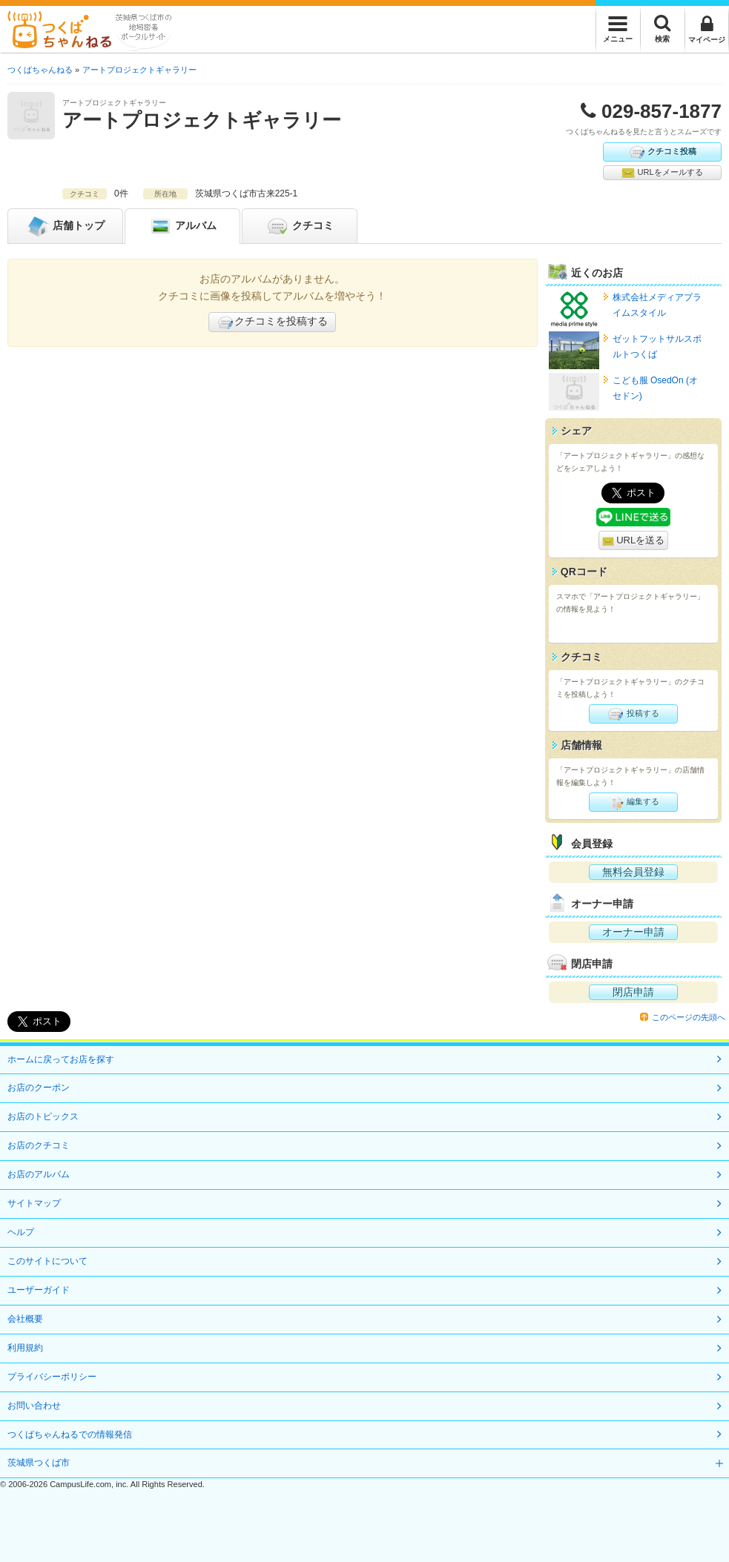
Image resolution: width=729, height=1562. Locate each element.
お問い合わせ (34, 1405)
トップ (65, 226)
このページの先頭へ (688, 1017)
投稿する (633, 714)
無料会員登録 (633, 872)
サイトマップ (34, 1203)
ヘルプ (20, 1232)
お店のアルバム (38, 1174)
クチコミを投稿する (272, 322)
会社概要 (25, 1319)
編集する (633, 802)
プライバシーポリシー (51, 1376)
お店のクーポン (38, 1087)
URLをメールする (661, 172)
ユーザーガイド (38, 1290)
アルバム (182, 226)
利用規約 (25, 1348)
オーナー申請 (633, 932)
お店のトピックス (43, 1116)
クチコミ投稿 (662, 152)
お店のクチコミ (38, 1145)
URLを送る (633, 541)
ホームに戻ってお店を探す (60, 1059)
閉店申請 (633, 992)
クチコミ (299, 226)
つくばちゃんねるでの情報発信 (69, 1434)
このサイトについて (47, 1261)
